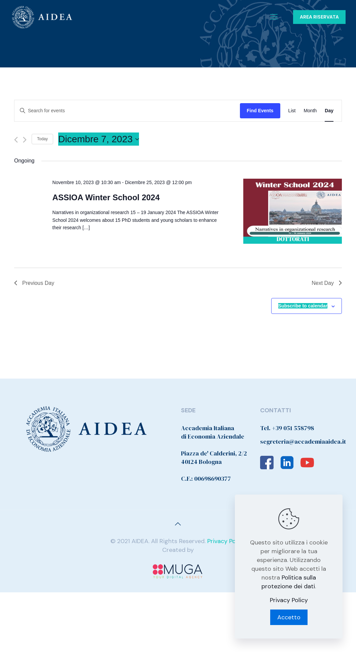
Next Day (327, 283)
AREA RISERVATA (319, 17)
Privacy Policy (226, 541)
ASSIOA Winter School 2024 (106, 197)
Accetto (288, 617)
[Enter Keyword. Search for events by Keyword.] (127, 110)
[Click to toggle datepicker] (98, 139)
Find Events (260, 110)
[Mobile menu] (274, 17)
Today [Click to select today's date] (42, 139)
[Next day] (25, 140)
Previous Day (34, 283)
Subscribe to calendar (302, 305)
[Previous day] (16, 140)
